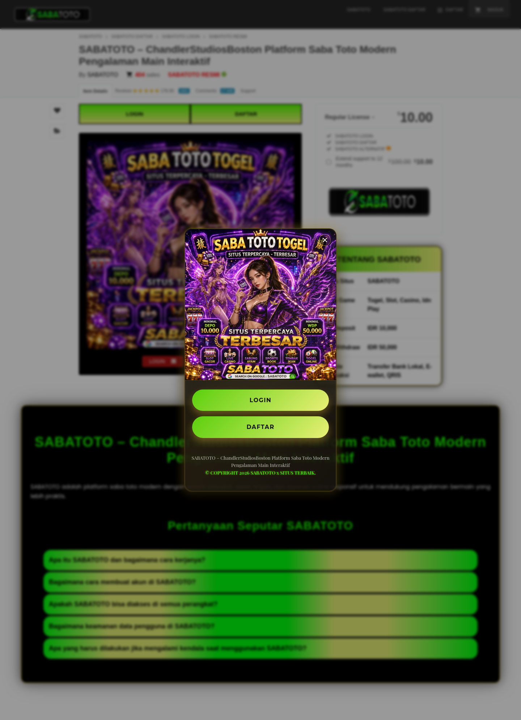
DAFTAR (260, 427)
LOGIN (261, 399)
